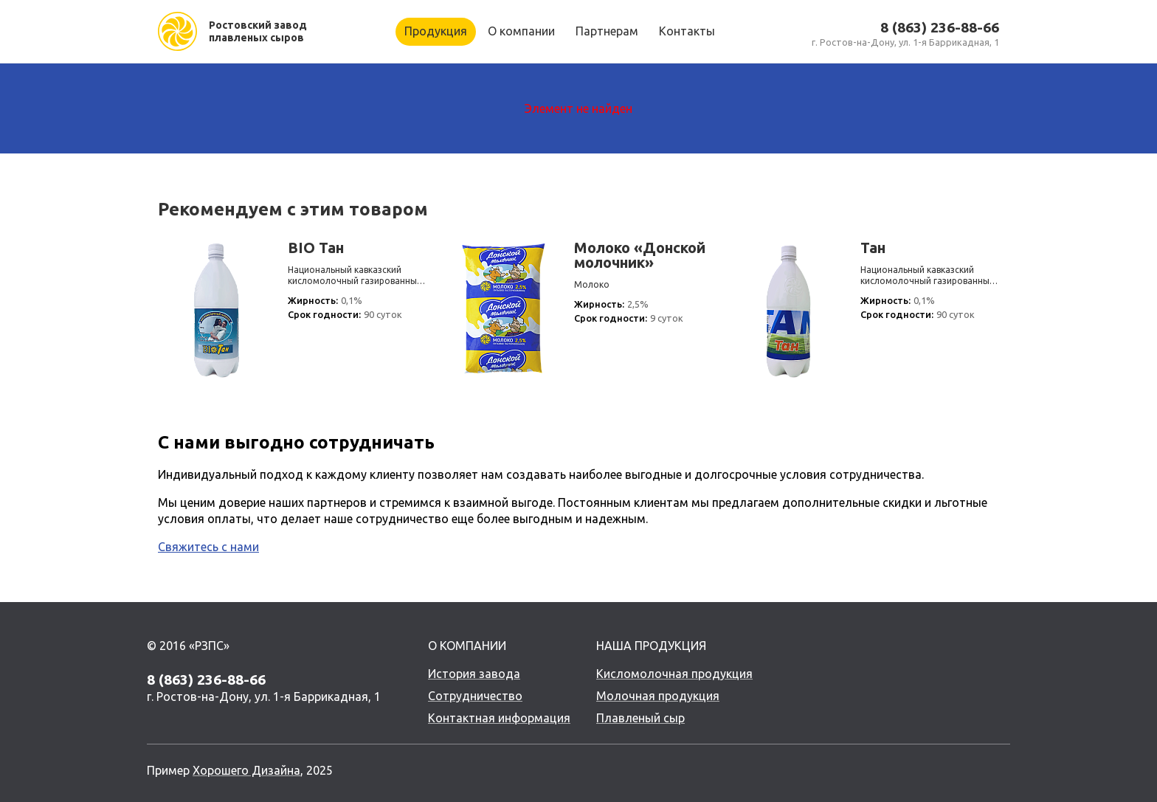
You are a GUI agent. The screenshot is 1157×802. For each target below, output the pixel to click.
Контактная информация (499, 718)
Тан (872, 248)
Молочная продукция (657, 695)
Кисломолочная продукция (674, 673)
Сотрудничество (475, 695)
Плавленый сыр (640, 718)
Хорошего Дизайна (246, 770)
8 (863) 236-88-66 (939, 27)
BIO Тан (316, 248)
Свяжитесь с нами (208, 546)
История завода (474, 673)
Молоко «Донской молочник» (639, 255)
